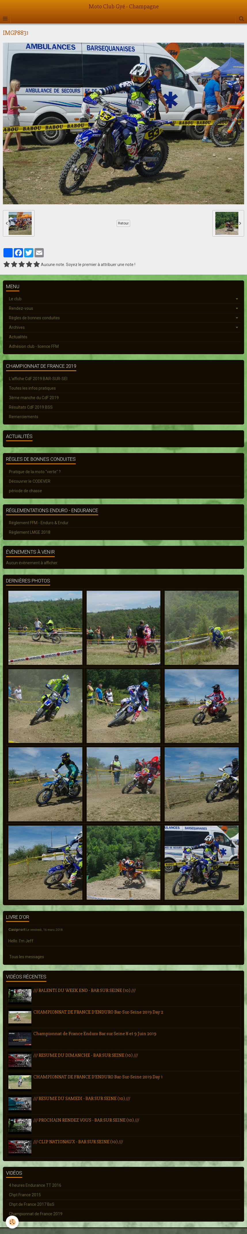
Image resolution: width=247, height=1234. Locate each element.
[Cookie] (12, 1222)
